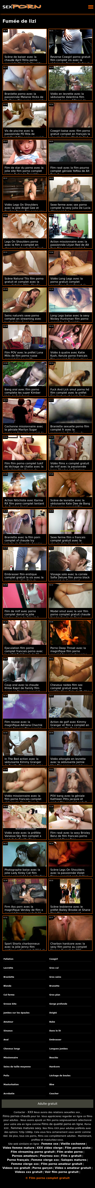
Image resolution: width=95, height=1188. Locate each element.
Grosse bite (10, 1004)
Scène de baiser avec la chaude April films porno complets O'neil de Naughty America (23, 61)
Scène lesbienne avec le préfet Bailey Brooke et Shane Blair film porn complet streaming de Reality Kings (70, 911)
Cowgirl (53, 959)
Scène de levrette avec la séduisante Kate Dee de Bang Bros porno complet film (70, 503)
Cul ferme (9, 995)
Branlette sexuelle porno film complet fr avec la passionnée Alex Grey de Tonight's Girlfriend (69, 431)
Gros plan (54, 995)
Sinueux (8, 1031)
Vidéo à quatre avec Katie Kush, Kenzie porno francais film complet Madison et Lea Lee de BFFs (69, 357)
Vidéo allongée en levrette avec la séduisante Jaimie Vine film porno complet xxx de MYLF (69, 763)
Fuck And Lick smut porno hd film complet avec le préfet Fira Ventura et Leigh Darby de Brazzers (69, 394)
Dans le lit (55, 1031)
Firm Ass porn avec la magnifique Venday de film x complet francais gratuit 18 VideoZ (24, 911)
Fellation (8, 959)
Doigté (53, 1013)
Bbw (51, 1084)
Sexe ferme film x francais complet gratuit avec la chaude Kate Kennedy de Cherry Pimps (67, 542)
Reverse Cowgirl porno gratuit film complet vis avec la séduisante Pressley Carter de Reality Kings (70, 61)
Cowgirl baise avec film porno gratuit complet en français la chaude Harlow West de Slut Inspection (70, 135)
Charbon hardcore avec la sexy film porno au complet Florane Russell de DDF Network (68, 948)
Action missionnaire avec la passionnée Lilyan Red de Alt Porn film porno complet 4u (69, 245)
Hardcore (54, 1067)
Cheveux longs (12, 1049)
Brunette (54, 986)
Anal (6, 1039)
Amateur (8, 1022)
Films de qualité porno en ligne (62, 1124)
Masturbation (11, 1084)
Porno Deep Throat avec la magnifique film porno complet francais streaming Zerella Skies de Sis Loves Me (70, 652)
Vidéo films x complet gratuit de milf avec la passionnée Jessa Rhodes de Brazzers (69, 466)
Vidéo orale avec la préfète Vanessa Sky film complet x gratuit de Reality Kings (23, 836)
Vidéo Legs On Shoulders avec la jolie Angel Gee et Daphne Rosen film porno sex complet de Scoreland (24, 209)
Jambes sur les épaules (16, 1013)
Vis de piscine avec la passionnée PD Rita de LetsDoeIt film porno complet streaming (24, 135)
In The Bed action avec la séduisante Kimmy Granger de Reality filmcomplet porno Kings (24, 763)
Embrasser (55, 1039)
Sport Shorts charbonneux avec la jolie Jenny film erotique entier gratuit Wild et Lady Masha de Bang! (25, 948)
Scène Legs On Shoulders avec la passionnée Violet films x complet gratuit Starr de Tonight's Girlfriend (69, 874)
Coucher (53, 1093)
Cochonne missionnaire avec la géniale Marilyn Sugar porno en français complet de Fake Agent (24, 431)
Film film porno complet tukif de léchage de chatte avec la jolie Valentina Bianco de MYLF (24, 468)
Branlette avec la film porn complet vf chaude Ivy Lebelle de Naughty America (23, 540)
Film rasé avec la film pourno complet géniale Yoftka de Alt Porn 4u (69, 171)
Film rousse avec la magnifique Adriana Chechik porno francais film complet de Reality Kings (23, 726)
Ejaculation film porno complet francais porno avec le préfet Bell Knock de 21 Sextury (24, 652)
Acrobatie (9, 1093)
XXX (30, 1112)
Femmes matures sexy (26, 1128)
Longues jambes (58, 1049)
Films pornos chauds (16, 1116)
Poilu (6, 1075)
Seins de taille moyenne (17, 1067)
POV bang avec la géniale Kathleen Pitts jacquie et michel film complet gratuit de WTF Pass (68, 800)
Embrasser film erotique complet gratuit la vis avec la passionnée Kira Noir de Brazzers (24, 579)
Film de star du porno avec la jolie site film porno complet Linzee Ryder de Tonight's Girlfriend (24, 172)
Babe (52, 1022)
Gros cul (53, 968)
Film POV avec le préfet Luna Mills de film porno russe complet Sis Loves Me (24, 355)
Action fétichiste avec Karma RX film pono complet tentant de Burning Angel (24, 503)
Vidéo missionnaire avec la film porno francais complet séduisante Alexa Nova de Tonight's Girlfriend (23, 800)
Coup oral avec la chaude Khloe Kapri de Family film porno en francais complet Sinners (22, 689)
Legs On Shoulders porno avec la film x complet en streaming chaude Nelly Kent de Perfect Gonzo (24, 246)
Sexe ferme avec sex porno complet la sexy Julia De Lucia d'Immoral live (70, 208)
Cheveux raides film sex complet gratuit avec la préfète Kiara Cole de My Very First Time (70, 689)
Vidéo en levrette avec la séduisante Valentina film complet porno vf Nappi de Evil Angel (68, 98)
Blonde (7, 986)
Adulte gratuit (47, 1103)
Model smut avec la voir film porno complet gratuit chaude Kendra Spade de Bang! (70, 614)
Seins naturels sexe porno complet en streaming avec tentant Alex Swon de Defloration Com (23, 320)
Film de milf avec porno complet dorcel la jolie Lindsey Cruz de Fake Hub (22, 614)
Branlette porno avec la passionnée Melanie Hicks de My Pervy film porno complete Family (25, 98)
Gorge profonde (58, 1004)
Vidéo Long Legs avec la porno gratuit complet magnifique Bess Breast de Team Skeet (68, 283)
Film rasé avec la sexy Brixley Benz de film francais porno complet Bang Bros (70, 836)
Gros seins (55, 977)
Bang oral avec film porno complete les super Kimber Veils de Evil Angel (23, 392)
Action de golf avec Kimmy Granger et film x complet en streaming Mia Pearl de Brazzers (69, 726)
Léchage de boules (59, 1075)
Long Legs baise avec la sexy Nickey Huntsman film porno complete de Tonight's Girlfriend (69, 320)
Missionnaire (11, 1057)
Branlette (9, 977)
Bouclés (53, 1057)
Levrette (8, 968)
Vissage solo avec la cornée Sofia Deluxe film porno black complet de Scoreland (70, 577)
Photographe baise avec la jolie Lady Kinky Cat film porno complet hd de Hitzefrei (25, 873)
